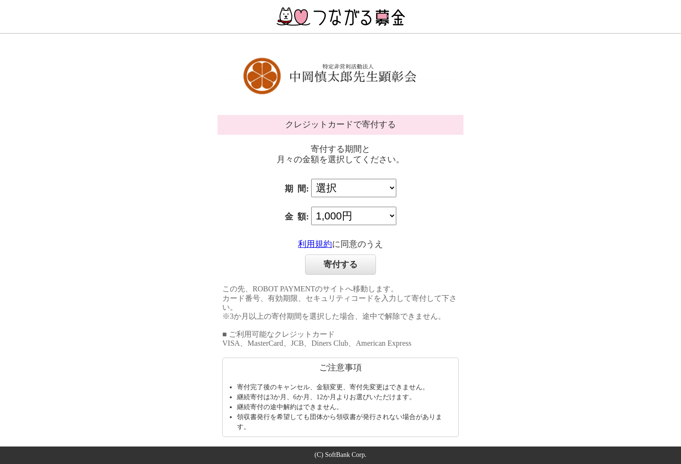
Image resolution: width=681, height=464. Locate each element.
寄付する (340, 264)
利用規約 (315, 244)
